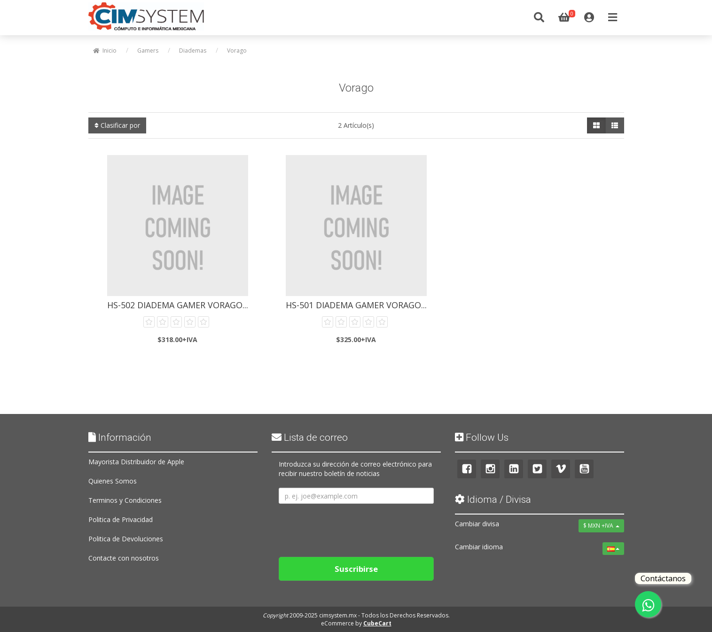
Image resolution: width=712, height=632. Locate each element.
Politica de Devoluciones (125, 538)
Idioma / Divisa (493, 499)
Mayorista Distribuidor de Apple (136, 461)
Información (119, 437)
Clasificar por (117, 125)
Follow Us (482, 437)
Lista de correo (310, 437)
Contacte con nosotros (123, 558)
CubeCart (377, 623)
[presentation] (350, 526)
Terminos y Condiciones (125, 500)
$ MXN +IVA (601, 526)
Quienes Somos (112, 480)
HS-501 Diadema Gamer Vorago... (356, 305)
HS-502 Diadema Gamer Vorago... (177, 305)
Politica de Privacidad (120, 519)
